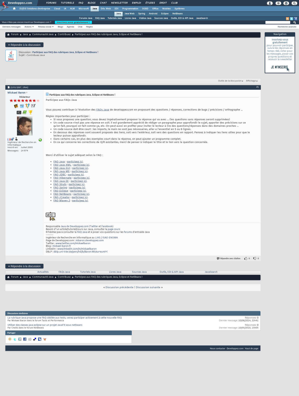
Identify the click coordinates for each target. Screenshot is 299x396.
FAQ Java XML (62, 165)
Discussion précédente (119, 287)
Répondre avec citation (228, 258)
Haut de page (251, 348)
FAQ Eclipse (60, 191)
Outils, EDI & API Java (182, 18)
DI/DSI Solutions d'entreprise (34, 8)
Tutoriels (67, 3)
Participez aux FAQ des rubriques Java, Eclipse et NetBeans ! (65, 52)
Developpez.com (235, 348)
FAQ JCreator (61, 197)
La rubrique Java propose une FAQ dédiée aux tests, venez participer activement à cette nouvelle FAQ (64, 317)
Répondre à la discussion (24, 44)
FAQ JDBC (59, 174)
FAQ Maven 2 (61, 200)
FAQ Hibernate (62, 178)
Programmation (130, 8)
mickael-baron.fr (61, 246)
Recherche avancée (287, 27)
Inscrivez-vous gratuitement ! (73, 22)
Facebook (107, 226)
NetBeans (177, 13)
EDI (116, 8)
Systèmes (179, 8)
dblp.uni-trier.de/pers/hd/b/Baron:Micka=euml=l (80, 251)
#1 (257, 87)
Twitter (94, 226)
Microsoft (84, 8)
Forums (51, 3)
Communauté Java (42, 34)
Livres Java (130, 18)
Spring (141, 13)
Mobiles (166, 8)
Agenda (70, 27)
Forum (14, 34)
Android (153, 13)
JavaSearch (202, 18)
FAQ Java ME (61, 171)
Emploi (136, 3)
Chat (103, 3)
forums (128, 232)
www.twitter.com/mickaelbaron (73, 243)
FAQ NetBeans (62, 194)
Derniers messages (11, 27)
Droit (163, 3)
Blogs (91, 3)
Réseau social (44, 27)
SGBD (145, 8)
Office (155, 8)
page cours (114, 229)
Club (174, 3)
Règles (89, 27)
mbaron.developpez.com (90, 240)
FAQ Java (99, 18)
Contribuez (64, 34)
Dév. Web (106, 8)
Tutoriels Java (115, 18)
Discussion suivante (148, 287)
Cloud (57, 8)
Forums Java (85, 18)
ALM (72, 8)
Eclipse (165, 13)
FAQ (80, 3)
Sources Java (161, 18)
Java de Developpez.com (74, 226)
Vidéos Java (145, 18)
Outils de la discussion (229, 81)
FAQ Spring (60, 187)
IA (65, 8)
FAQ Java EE (61, 181)
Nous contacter (217, 348)
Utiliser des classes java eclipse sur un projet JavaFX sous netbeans (44, 325)
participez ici (75, 161)
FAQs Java (102, 109)
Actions (28, 27)
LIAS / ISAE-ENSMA (106, 237)
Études (150, 3)
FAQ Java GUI (61, 168)
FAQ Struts (60, 184)
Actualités (43, 272)
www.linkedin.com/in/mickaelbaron (77, 249)
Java (94, 8)
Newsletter (119, 3)
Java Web (129, 13)
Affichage (251, 81)
